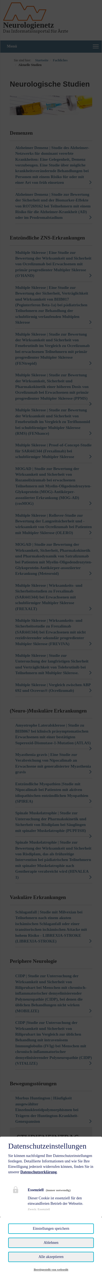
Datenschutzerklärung (38, 1172)
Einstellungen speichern (51, 1228)
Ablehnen (51, 1243)
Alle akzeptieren (50, 1257)
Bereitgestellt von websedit (51, 1269)
